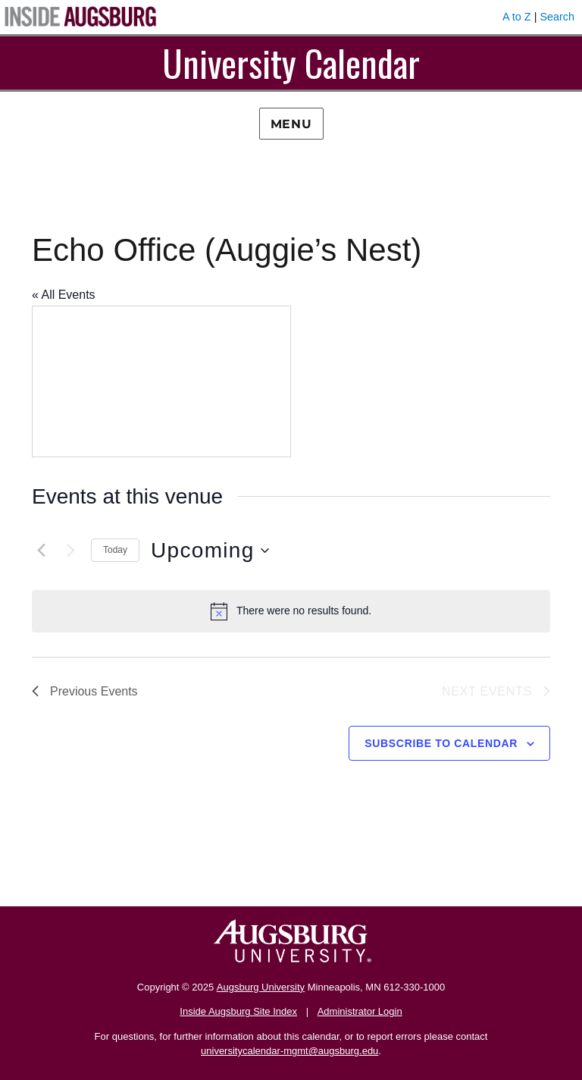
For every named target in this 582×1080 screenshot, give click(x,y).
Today (115, 550)
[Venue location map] (161, 381)
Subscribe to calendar (441, 743)
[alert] (291, 611)
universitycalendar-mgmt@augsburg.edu (289, 1050)
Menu (291, 124)
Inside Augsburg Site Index (238, 1011)
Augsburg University (261, 987)
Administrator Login (360, 1011)
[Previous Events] (41, 551)
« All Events (63, 294)
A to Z (516, 17)
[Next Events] (70, 551)
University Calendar (291, 62)
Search (557, 17)
